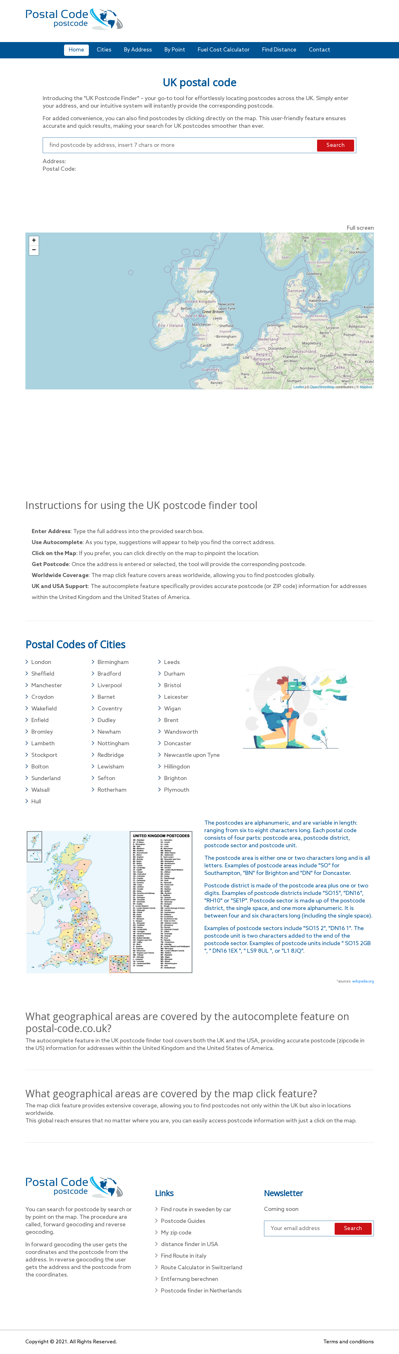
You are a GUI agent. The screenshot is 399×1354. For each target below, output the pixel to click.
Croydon (42, 697)
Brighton (175, 778)
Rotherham (112, 790)
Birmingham (113, 662)
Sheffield (42, 674)
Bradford (109, 674)
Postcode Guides (183, 1221)
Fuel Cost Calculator (224, 50)
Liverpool (110, 685)
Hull (36, 801)
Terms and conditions (348, 1342)
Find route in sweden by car (196, 1209)
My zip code (176, 1232)
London (41, 662)
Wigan (172, 708)
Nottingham (113, 743)
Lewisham (111, 766)
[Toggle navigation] (370, 23)
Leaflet (299, 387)
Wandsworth (181, 732)
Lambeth (43, 743)
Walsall (40, 790)
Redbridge (111, 755)
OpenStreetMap (322, 387)
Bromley (42, 732)
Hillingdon (177, 766)
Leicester (176, 697)
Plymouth (176, 790)
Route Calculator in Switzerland (201, 1267)
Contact (319, 50)
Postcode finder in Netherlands (201, 1290)
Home (76, 50)
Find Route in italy (184, 1256)
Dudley (107, 720)
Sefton (106, 778)
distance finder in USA (189, 1244)
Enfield (40, 720)
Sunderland (46, 778)
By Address (138, 50)
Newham (109, 732)
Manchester (46, 685)
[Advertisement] (244, 22)
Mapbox (366, 387)
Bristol (172, 685)
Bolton (40, 766)
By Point (174, 50)
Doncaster (177, 743)
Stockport (44, 755)
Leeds (172, 662)
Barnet (106, 697)
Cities (104, 50)
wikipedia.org (363, 981)
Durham (174, 674)
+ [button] (34, 241)
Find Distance (279, 50)
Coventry (110, 708)
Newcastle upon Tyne (192, 755)
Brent (171, 720)
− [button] (34, 250)
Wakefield (44, 708)
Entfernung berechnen (189, 1279)
